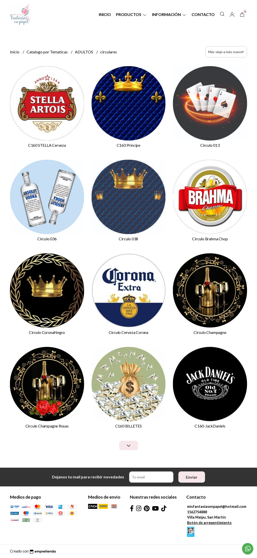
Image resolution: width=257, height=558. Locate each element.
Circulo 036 (47, 238)
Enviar (192, 477)
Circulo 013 (210, 145)
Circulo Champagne (210, 332)
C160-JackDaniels (210, 425)
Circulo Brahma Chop (210, 238)
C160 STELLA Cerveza (47, 145)
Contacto (203, 14)
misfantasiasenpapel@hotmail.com (216, 506)
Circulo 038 (128, 238)
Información (169, 14)
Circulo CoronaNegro (47, 332)
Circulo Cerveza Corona (128, 332)
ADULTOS (84, 51)
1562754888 (197, 512)
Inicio (105, 14)
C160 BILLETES (128, 425)
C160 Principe (128, 145)
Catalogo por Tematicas (47, 51)
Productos (131, 14)
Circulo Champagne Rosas (47, 425)
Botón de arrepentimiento (209, 523)
